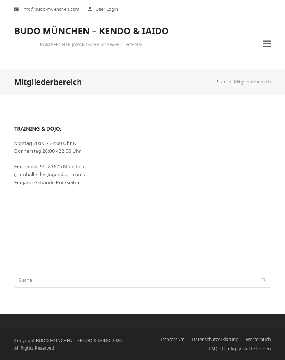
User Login (106, 9)
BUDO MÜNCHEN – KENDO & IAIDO (91, 30)
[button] (267, 44)
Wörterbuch (258, 339)
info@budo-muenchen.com (50, 9)
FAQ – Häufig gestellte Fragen (240, 349)
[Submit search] (264, 280)
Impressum (172, 339)
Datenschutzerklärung (215, 339)
